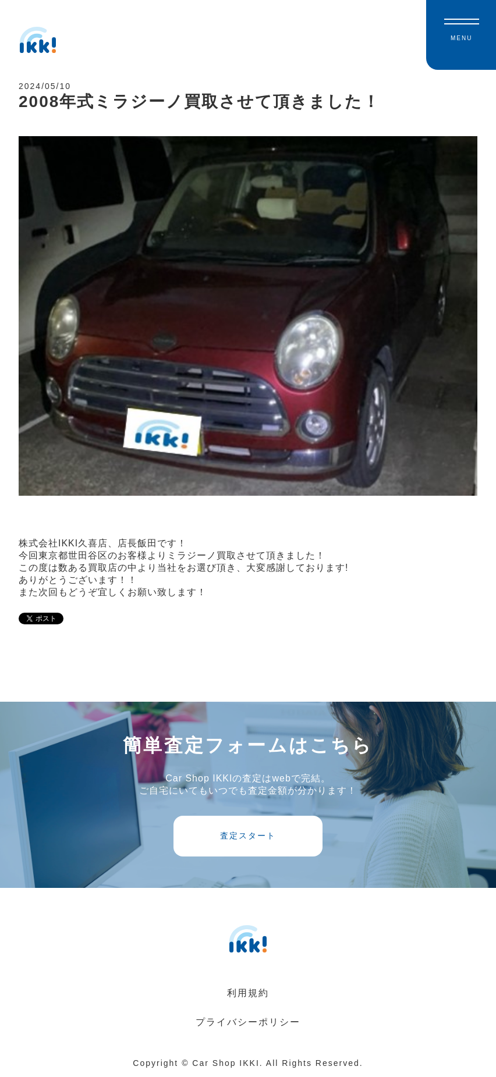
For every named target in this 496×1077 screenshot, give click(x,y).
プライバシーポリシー (248, 1022)
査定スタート (248, 835)
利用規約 (248, 993)
